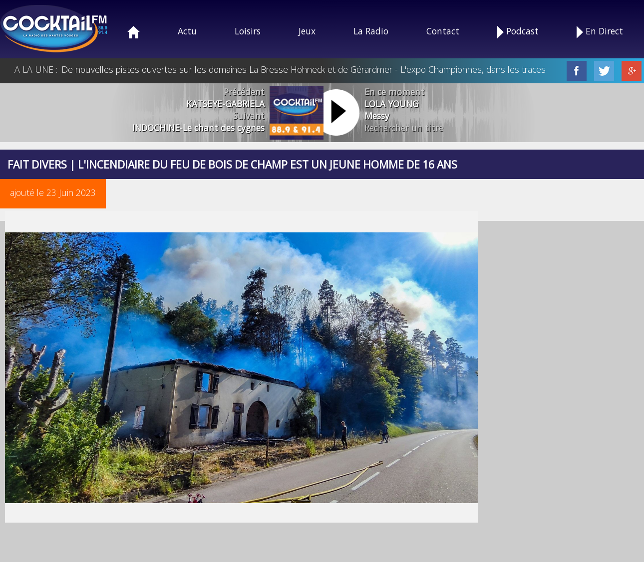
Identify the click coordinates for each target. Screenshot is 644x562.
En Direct (600, 31)
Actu (187, 31)
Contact (442, 31)
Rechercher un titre (403, 128)
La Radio (370, 31)
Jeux (307, 31)
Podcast (518, 31)
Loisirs (248, 31)
